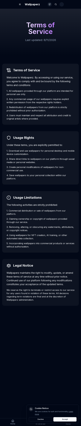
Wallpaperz (32, 4)
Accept (65, 419)
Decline (41, 419)
